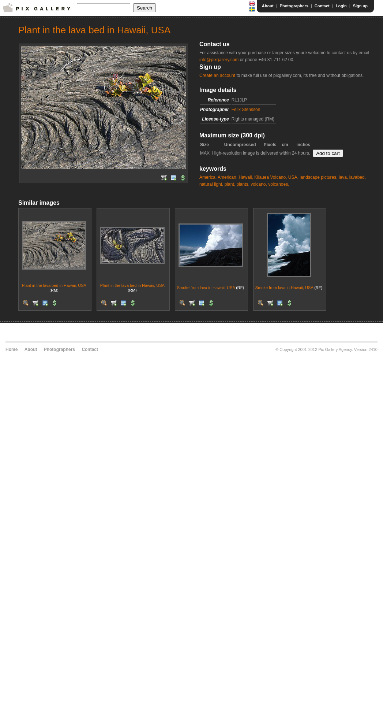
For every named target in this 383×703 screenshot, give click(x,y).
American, (227, 177)
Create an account (217, 75)
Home (11, 349)
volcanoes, (278, 184)
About (268, 6)
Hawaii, (246, 177)
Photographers (294, 6)
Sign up (360, 6)
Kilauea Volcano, (270, 177)
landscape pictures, (318, 177)
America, (208, 177)
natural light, (211, 184)
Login (341, 6)
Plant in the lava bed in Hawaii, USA (54, 285)
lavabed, (357, 177)
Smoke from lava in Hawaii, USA (206, 287)
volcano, (259, 184)
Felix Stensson (246, 109)
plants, (242, 184)
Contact (322, 6)
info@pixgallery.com (219, 59)
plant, (230, 184)
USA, (293, 177)
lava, (343, 177)
